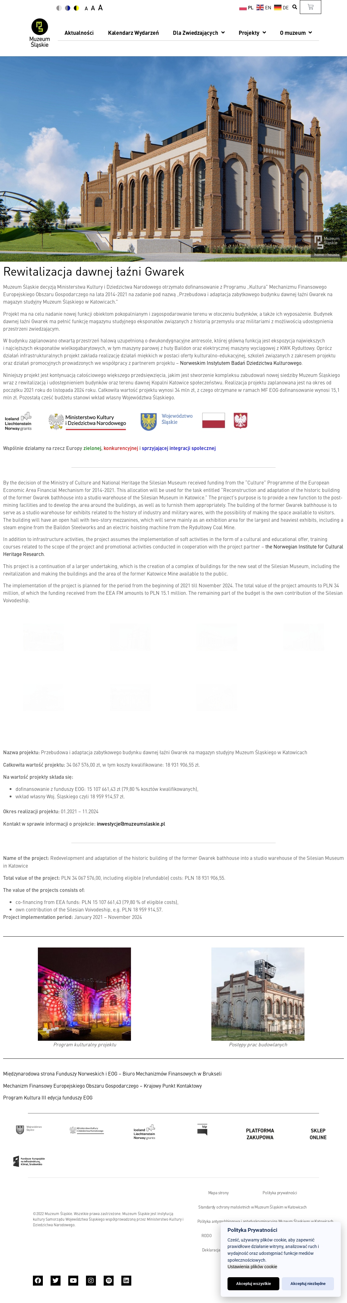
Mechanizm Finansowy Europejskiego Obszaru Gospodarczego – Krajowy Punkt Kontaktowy (102, 1085)
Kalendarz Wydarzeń (133, 32)
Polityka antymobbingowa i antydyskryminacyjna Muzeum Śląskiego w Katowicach (265, 1221)
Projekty (252, 33)
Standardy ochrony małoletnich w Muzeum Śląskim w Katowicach (252, 1207)
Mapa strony (218, 1192)
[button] (295, 7)
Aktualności (79, 32)
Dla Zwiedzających (198, 33)
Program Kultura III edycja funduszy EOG (47, 1097)
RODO (206, 1235)
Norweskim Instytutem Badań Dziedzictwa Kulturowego (240, 362)
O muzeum (296, 33)
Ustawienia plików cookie (252, 1266)
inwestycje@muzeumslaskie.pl (131, 823)
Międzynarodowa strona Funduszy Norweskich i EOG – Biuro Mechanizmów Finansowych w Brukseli (113, 1073)
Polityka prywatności (280, 1192)
